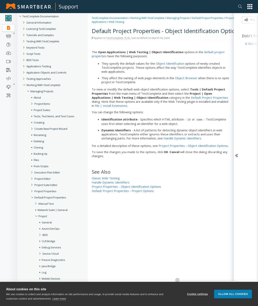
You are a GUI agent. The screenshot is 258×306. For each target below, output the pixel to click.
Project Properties (45, 191)
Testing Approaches (38, 79)
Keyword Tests (35, 47)
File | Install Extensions (111, 106)
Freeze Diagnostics (53, 260)
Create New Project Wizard (50, 129)
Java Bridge (49, 266)
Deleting (39, 141)
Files (36, 160)
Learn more (59, 298)
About (37, 97)
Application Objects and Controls (46, 72)
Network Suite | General (53, 210)
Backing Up (40, 154)
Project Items (42, 104)
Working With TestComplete (43, 85)
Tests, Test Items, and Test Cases (54, 116)
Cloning (38, 147)
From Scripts (41, 166)
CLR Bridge (48, 241)
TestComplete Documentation (40, 16)
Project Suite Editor (45, 185)
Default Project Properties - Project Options (123, 191)
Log (44, 272)
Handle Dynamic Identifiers (182, 138)
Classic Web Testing (106, 178)
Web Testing (116, 22)
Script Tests (33, 54)
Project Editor (42, 178)
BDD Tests (32, 60)
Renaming (40, 135)
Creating (39, 122)
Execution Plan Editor (47, 172)
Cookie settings (197, 294)
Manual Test (46, 203)
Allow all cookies (233, 294)
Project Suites (42, 110)
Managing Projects (41, 91)
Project (42, 216)
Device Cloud (51, 253)
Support (68, 6)
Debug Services (51, 247)
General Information (38, 22)
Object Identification (170, 63)
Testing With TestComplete (42, 41)
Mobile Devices (51, 278)
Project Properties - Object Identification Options (193, 146)
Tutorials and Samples (40, 35)
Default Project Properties (50, 197)
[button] (249, 6)
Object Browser (186, 78)
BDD (45, 235)
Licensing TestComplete (41, 29)
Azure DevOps (51, 228)
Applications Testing (38, 66)
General (47, 222)
